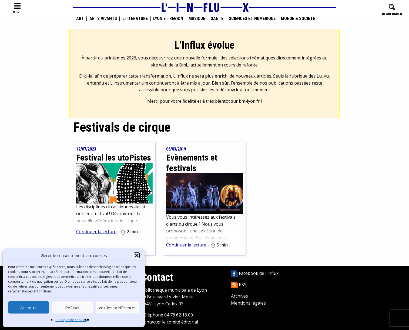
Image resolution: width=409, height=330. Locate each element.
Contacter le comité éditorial (169, 322)
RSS (238, 285)
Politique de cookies (71, 320)
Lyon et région (168, 18)
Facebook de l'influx (255, 273)
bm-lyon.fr (249, 101)
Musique (197, 18)
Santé (217, 18)
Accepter (28, 307)
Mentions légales (248, 303)
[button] (136, 255)
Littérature (135, 18)
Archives (239, 296)
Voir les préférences (117, 307)
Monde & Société (298, 18)
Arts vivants (103, 18)
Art (80, 18)
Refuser (72, 307)
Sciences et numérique (252, 18)
